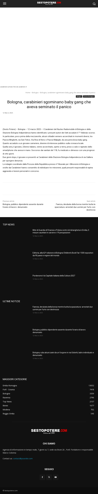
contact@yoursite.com (23, 458)
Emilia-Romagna (89, 96)
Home (28, 92)
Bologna (35, 92)
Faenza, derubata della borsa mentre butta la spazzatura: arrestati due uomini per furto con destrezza (75, 207)
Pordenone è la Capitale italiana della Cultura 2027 (54, 276)
